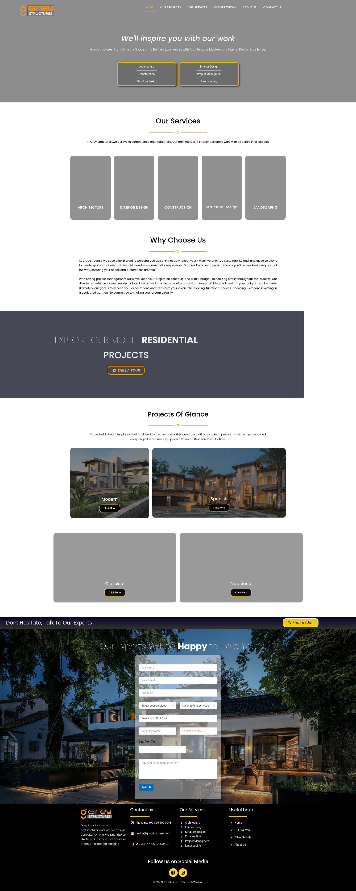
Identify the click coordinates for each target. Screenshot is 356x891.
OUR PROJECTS (170, 7)
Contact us (141, 810)
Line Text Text (147, 741)
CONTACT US (272, 7)
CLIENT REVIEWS (225, 7)
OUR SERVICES (197, 7)
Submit (146, 787)
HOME (149, 7)
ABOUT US (249, 7)
